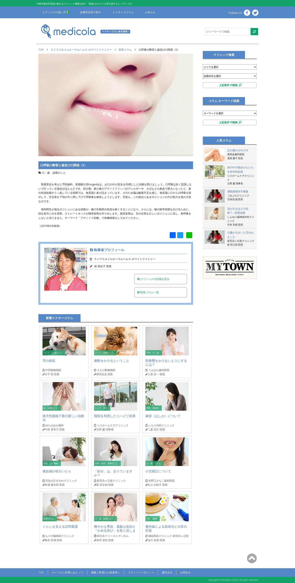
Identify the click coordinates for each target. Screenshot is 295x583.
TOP (41, 49)
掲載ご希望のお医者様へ (105, 572)
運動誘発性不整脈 (237, 191)
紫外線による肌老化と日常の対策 (166, 528)
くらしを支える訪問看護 (60, 526)
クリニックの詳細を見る (154, 279)
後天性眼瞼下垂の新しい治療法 (63, 418)
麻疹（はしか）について (163, 416)
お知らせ (150, 12)
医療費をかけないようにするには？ (166, 362)
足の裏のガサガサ (237, 150)
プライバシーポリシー (141, 572)
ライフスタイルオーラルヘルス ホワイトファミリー (81, 49)
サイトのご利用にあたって (67, 572)
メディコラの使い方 (54, 12)
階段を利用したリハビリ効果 (115, 416)
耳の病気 (49, 360)
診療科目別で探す (90, 12)
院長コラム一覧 (148, 292)
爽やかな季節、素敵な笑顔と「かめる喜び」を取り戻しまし (115, 530)
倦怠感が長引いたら (57, 471)
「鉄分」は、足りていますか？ (113, 473)
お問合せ (185, 572)
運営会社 (167, 572)
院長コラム (125, 49)
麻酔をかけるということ (111, 360)
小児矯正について (158, 471)
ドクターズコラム (123, 12)
